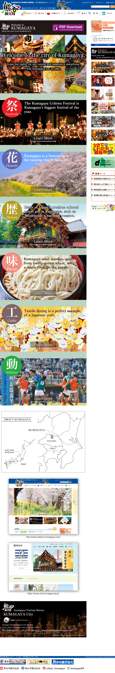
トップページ (3, 19)
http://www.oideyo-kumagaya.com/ (43, 537)
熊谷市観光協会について (7, 657)
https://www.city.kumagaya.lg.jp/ (43, 593)
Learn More (43, 138)
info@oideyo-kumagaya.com (59, 630)
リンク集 (18, 657)
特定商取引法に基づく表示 (30, 657)
